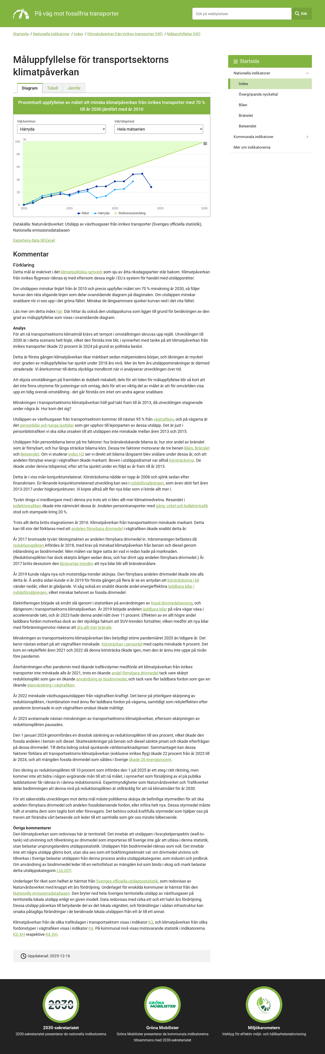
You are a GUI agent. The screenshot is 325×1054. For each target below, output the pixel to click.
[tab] (29, 88)
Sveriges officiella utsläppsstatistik (127, 881)
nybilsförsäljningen (147, 483)
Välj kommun (26, 121)
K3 (150, 922)
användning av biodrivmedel (101, 679)
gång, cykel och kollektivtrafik (182, 505)
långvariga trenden (76, 563)
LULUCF (64, 870)
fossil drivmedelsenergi (172, 603)
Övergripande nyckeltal (258, 94)
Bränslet (202, 448)
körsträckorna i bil (183, 580)
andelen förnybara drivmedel (97, 528)
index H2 (76, 454)
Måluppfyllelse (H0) (183, 34)
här (59, 311)
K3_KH (19, 934)
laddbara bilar (155, 609)
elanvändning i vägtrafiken (50, 685)
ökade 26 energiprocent (150, 759)
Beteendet (30, 454)
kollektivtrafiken (27, 505)
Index (78, 34)
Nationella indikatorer (51, 34)
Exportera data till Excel (34, 240)
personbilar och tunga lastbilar (47, 425)
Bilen (188, 448)
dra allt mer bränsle (94, 627)
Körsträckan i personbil (122, 644)
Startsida (21, 34)
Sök (304, 14)
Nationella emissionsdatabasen (41, 893)
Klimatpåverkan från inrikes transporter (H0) (125, 34)
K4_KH (52, 934)
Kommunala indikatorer (254, 136)
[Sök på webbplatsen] (242, 14)
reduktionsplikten (29, 545)
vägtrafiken (163, 419)
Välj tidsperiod (124, 121)
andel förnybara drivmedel (134, 673)
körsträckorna (181, 460)
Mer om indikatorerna (252, 147)
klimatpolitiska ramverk (81, 272)
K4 (90, 928)
